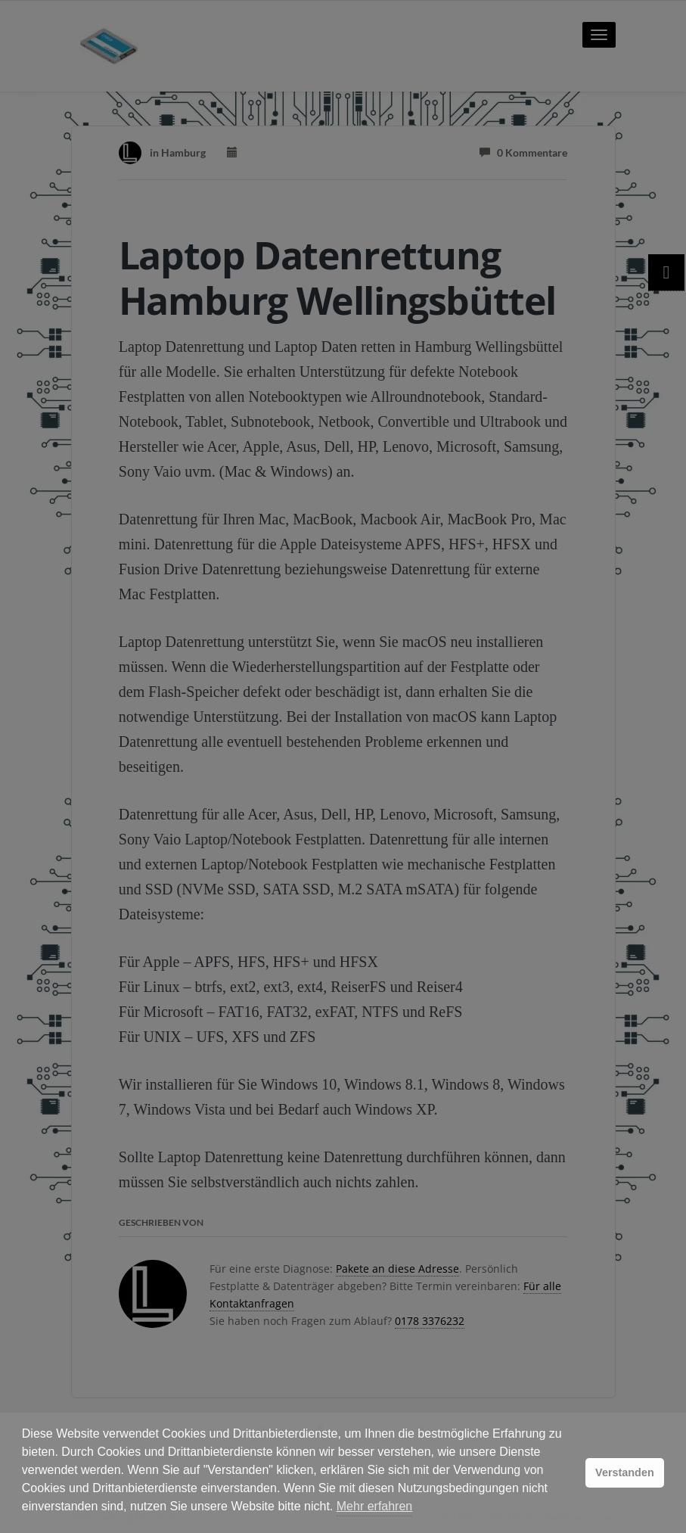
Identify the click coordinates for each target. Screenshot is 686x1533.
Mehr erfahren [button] (375, 1506)
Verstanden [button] (624, 1472)
